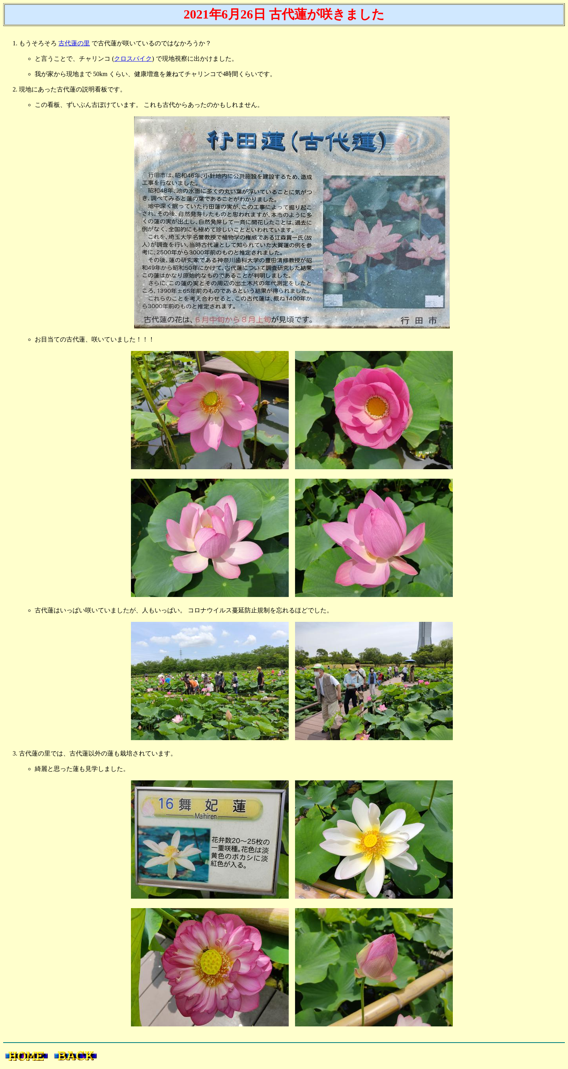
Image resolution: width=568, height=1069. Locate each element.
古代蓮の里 (74, 43)
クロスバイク (133, 58)
